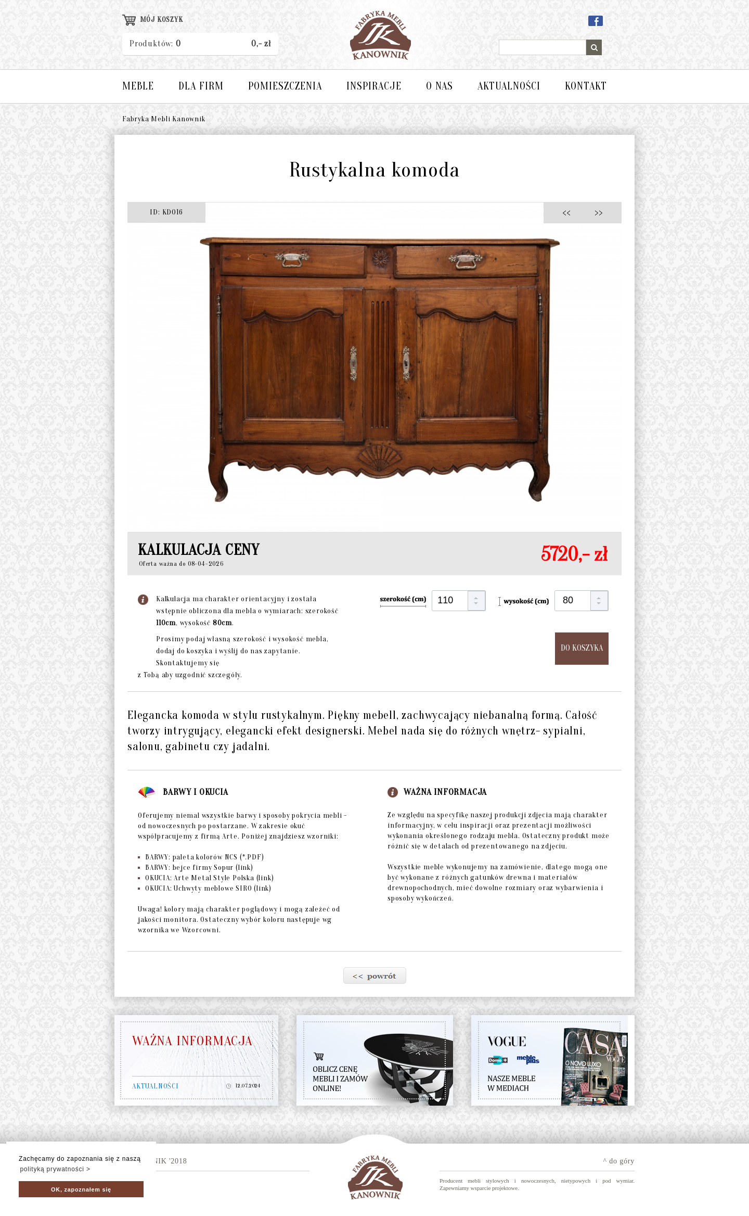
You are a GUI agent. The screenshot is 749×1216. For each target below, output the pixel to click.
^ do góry (619, 1161)
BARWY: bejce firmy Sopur (195, 867)
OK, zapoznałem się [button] (81, 1189)
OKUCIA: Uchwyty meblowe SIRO (205, 888)
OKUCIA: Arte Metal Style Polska (206, 877)
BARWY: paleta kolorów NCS (201, 857)
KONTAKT (586, 86)
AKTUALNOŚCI (508, 86)
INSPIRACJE (374, 86)
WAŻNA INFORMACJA (192, 1041)
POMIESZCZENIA (285, 86)
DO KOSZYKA (582, 648)
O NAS (439, 86)
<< (569, 212)
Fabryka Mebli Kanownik (163, 119)
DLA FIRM (201, 86)
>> (595, 212)
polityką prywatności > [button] (55, 1169)
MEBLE (138, 86)
